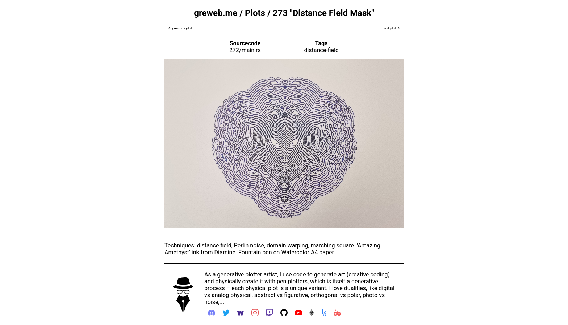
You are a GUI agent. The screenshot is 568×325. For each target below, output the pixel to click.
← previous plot (180, 28)
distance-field (321, 50)
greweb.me (215, 13)
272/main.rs (245, 50)
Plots (255, 13)
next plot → (391, 28)
